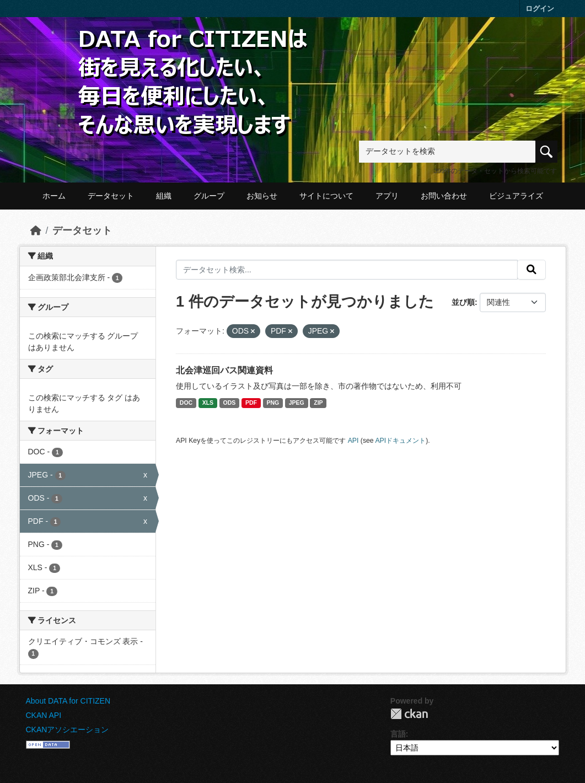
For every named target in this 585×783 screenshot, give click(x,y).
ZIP (318, 402)
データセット (111, 195)
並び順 (463, 302)
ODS (229, 402)
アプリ (387, 195)
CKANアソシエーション (67, 729)
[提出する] (531, 270)
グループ (209, 195)
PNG (272, 402)
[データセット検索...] (347, 270)
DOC (186, 402)
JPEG (296, 402)
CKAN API (44, 715)
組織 (163, 195)
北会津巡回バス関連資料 (224, 370)
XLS (207, 402)
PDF (251, 402)
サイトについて (326, 195)
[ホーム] (35, 230)
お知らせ (261, 195)
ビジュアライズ (516, 195)
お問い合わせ (444, 195)
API (353, 440)
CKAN (409, 714)
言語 (398, 734)
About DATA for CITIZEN (68, 700)
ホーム (54, 195)
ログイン (539, 8)
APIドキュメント (400, 440)
